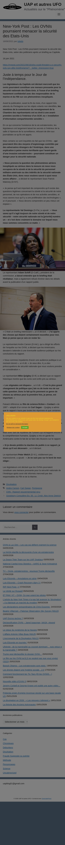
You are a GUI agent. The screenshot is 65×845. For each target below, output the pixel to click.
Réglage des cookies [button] (13, 427)
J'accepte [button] (24, 427)
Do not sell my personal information (17, 424)
